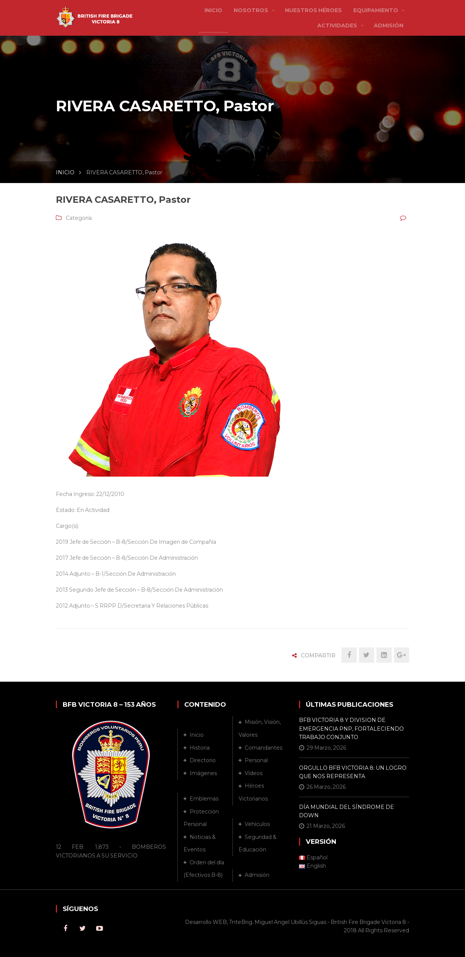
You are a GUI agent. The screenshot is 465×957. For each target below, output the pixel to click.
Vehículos (257, 824)
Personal (256, 760)
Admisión (257, 875)
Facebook (65, 928)
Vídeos (254, 773)
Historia (200, 747)
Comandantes (263, 747)
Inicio (197, 734)
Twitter (82, 928)
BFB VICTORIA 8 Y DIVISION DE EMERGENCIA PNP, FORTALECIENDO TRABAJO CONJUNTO (351, 729)
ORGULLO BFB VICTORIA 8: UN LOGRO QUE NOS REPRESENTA (352, 772)
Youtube (99, 928)
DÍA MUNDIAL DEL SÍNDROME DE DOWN (346, 811)
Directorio (203, 760)
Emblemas (204, 798)
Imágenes (203, 773)
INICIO (65, 172)
